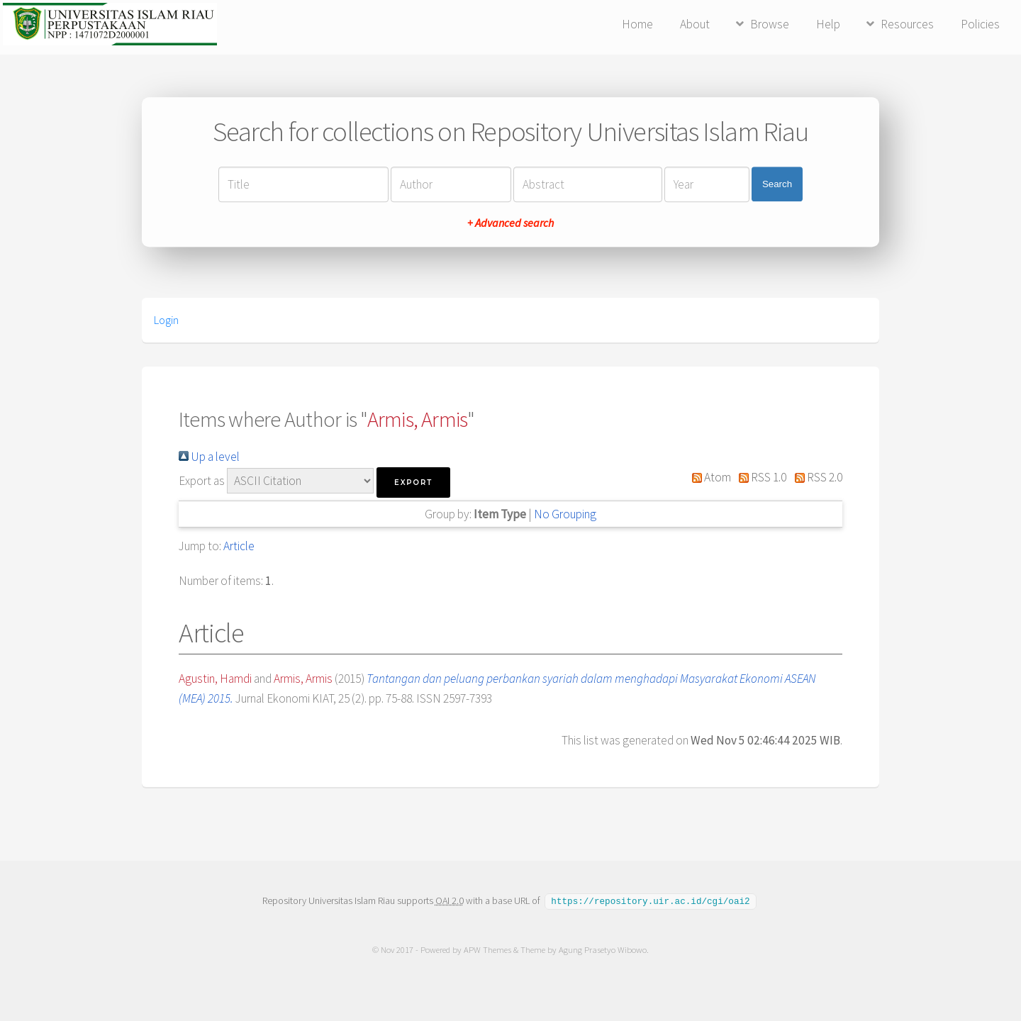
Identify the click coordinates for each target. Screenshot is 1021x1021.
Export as (202, 481)
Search (777, 184)
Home (637, 24)
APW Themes (487, 949)
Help (828, 24)
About (695, 24)
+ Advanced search (510, 223)
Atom (708, 477)
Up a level (209, 456)
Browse (769, 24)
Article (239, 546)
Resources (907, 24)
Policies (980, 24)
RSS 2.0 (815, 477)
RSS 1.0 (760, 477)
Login (166, 320)
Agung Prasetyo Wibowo (603, 949)
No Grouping (565, 514)
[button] (413, 482)
